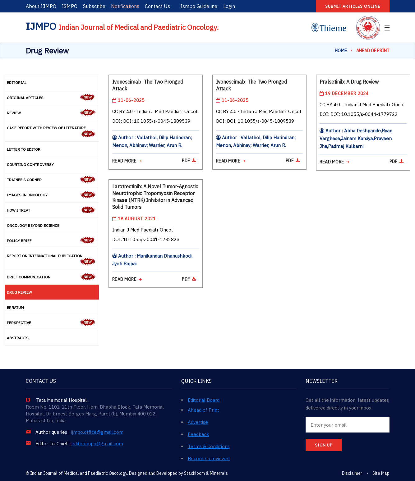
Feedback (198, 434)
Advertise (198, 422)
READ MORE (127, 161)
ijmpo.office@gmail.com (97, 432)
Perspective (19, 322)
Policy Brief (19, 240)
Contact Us (157, 6)
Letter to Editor (23, 149)
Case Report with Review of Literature (46, 128)
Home (341, 50)
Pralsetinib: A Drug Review (349, 82)
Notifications (125, 6)
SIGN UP (323, 445)
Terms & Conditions (209, 446)
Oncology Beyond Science (33, 225)
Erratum (15, 307)
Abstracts (18, 338)
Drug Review (19, 292)
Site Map (381, 473)
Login (229, 6)
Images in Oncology (27, 195)
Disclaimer (352, 473)
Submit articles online (352, 6)
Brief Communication (28, 277)
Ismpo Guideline (199, 6)
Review (14, 113)
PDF (189, 160)
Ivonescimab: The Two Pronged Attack (147, 85)
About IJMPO (41, 6)
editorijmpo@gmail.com (97, 444)
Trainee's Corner (24, 179)
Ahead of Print (203, 410)
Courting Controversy (30, 164)
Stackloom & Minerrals (206, 473)
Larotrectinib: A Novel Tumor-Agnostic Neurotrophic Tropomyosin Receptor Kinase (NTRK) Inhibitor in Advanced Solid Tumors (155, 196)
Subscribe (94, 6)
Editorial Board (203, 400)
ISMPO (69, 6)
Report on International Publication (44, 256)
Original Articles (25, 97)
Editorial (16, 82)
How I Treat (18, 210)
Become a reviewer (209, 458)
